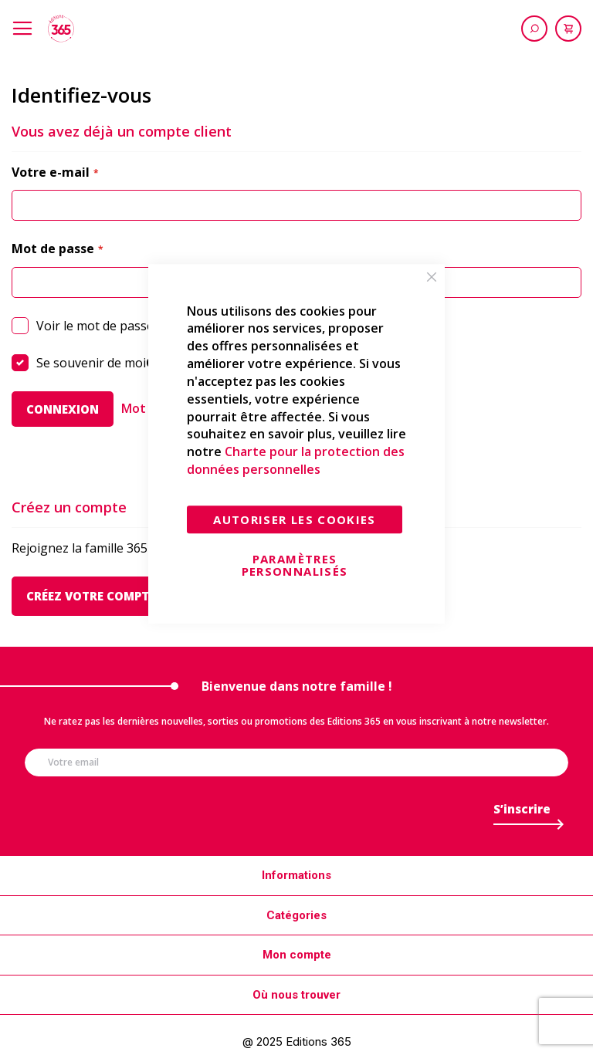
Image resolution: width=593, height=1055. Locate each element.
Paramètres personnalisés (295, 565)
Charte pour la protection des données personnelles (296, 461)
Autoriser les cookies (294, 519)
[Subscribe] (522, 813)
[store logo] (61, 29)
